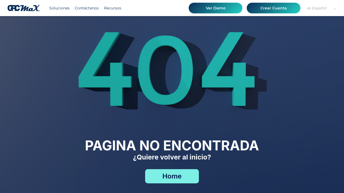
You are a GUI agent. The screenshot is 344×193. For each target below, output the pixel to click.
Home (172, 176)
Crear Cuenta (273, 8)
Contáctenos (87, 8)
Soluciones (59, 8)
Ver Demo (215, 8)
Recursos (112, 8)
